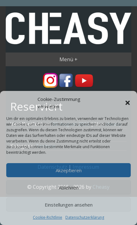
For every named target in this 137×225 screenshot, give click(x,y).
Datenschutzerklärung (84, 217)
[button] (127, 103)
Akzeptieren (69, 170)
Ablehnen (69, 187)
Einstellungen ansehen (69, 205)
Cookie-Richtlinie (47, 217)
